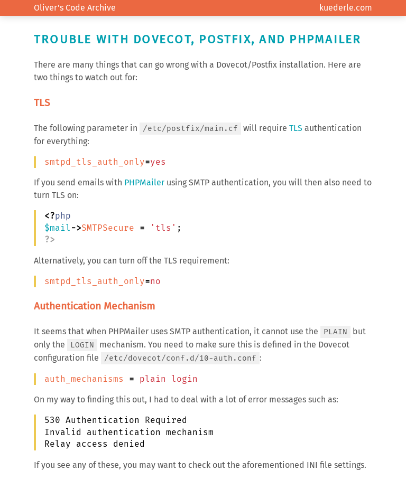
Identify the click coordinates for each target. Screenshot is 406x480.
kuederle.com (345, 8)
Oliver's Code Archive (75, 8)
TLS (295, 128)
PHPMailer (144, 182)
